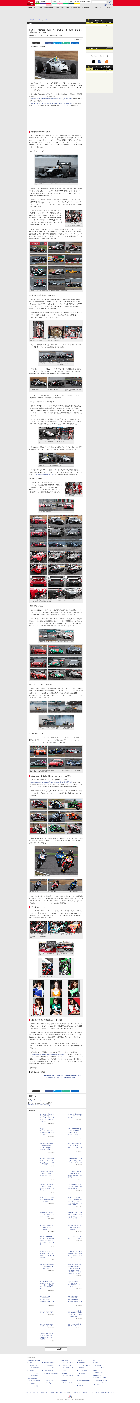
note (68, 43)
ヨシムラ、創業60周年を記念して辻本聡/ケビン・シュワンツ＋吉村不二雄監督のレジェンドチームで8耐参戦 (47, 1117)
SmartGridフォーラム (49, 1362)
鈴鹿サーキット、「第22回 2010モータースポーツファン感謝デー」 (47, 1199)
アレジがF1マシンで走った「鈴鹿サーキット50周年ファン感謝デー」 (75, 1186)
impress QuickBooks (99, 1367)
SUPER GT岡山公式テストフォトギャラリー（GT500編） (75, 1227)
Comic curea (98, 1365)
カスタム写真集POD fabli (101, 1380)
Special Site (94, 48)
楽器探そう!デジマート (68, 1365)
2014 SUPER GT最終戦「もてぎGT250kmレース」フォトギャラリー (47, 1266)
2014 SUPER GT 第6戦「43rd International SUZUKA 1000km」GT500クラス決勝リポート (47, 1147)
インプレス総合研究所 (33, 1367)
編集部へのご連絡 (64, 1392)
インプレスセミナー (48, 1370)
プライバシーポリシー (75, 1392)
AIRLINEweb (82, 1362)
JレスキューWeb (83, 1370)
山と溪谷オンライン (68, 1375)
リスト (42, 43)
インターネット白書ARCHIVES (36, 1386)
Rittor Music (65, 1360)
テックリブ (79, 1383)
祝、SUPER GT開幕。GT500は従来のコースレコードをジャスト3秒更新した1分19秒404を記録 (47, 1285)
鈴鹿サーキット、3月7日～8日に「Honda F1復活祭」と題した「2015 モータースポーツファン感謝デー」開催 (75, 1201)
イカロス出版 (80, 1360)
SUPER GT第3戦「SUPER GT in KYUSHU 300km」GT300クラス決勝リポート (47, 1299)
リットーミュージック (68, 1362)
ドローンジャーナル (33, 1373)
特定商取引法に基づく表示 (107, 1392)
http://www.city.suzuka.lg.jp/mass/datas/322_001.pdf (48, 1054)
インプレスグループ (94, 1392)
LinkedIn (76, 43)
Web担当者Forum (32, 1365)
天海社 (96, 1362)
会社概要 (85, 1392)
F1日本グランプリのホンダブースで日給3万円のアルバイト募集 (47, 1214)
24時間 (96, 22)
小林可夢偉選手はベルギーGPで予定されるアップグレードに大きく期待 (75, 1160)
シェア (49, 43)
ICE (94, 1360)
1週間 (103, 22)
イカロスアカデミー (84, 1373)
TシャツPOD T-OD (68, 1367)
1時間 (89, 22)
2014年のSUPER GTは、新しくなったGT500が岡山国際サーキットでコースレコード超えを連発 (47, 1240)
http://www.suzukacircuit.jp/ (36, 1101)
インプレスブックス (48, 1380)
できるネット (31, 1383)
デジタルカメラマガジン (34, 1380)
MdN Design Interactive (84, 1380)
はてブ (58, 43)
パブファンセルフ (99, 1372)
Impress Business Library (50, 1367)
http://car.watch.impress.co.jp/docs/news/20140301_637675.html (51, 98)
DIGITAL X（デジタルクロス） (51, 1373)
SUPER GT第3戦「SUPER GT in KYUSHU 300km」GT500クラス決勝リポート (75, 1299)
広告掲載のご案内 (54, 1392)
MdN (78, 1375)
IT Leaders (31, 1370)
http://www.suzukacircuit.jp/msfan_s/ (39, 1105)
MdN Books (81, 1378)
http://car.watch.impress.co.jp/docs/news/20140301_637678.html (51, 103)
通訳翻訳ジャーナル (84, 1367)
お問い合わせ (44, 1392)
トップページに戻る (56, 1349)
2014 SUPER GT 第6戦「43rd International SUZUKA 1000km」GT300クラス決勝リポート (75, 1132)
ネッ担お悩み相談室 (33, 1375)
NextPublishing (47, 1383)
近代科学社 (64, 1380)
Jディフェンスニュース (84, 1365)
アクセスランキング (96, 20)
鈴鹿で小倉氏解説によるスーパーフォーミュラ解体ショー (75, 1115)
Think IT (30, 1362)
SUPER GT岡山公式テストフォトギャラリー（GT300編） (47, 1227)
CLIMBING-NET (67, 1378)
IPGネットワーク (97, 1375)
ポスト (36, 43)
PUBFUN (95, 1370)
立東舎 (65, 1370)
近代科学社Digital (67, 1383)
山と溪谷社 (64, 1373)
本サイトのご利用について (33, 1392)
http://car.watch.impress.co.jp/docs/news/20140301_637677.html (51, 782)
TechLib (81, 1385)
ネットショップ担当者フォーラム (52, 1365)
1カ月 (110, 22)
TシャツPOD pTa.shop (100, 1377)
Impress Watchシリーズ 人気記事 (100, 67)
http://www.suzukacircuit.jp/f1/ (44, 474)
